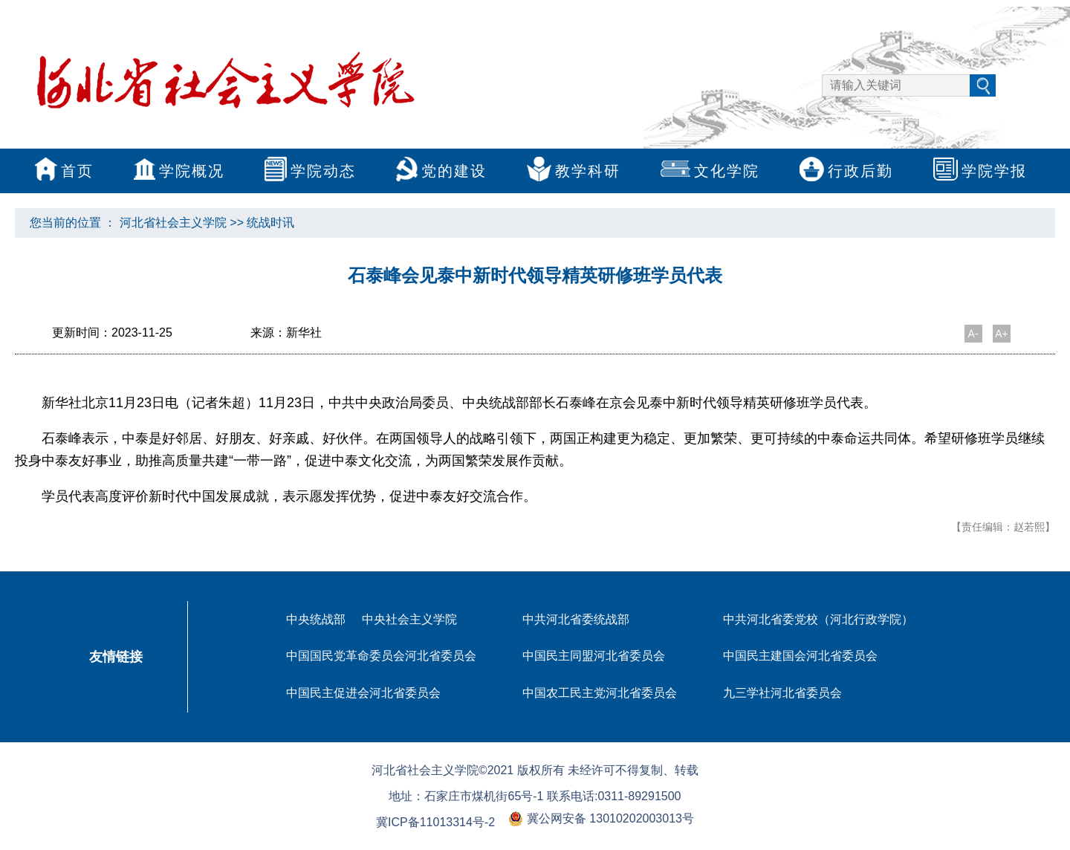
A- (973, 334)
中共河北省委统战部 (575, 619)
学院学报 (980, 172)
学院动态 (310, 172)
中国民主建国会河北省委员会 (800, 655)
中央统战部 (316, 619)
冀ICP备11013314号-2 (435, 822)
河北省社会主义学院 (173, 222)
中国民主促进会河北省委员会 (363, 693)
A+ (1001, 334)
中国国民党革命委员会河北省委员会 (381, 655)
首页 (64, 172)
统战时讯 (270, 222)
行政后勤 (846, 172)
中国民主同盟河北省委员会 (593, 655)
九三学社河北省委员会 (782, 693)
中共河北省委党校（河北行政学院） (818, 619)
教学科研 (573, 172)
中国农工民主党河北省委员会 (599, 693)
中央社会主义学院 (409, 619)
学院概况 (179, 172)
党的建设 (441, 172)
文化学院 (710, 172)
